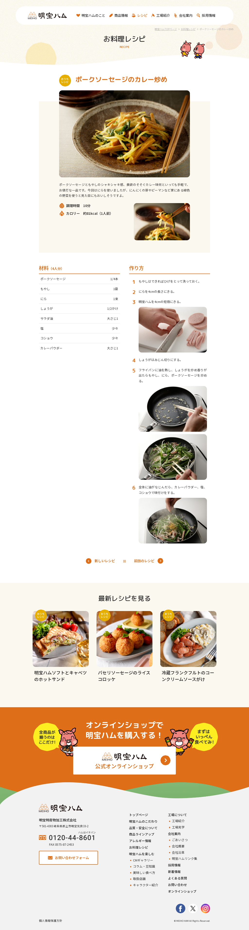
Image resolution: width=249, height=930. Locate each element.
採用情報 (174, 865)
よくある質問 (177, 878)
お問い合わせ (177, 884)
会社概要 (178, 846)
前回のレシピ (148, 561)
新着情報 (174, 871)
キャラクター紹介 (145, 885)
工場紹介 (178, 820)
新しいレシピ (100, 561)
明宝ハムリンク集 (184, 858)
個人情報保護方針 (50, 920)
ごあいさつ (180, 839)
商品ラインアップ (141, 834)
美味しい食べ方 (144, 872)
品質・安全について (143, 828)
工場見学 (178, 827)
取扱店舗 (139, 878)
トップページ (138, 814)
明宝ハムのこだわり (143, 821)
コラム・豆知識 (144, 866)
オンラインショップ (182, 891)
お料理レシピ (138, 847)
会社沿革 (178, 852)
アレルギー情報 (140, 840)
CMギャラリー (143, 860)
